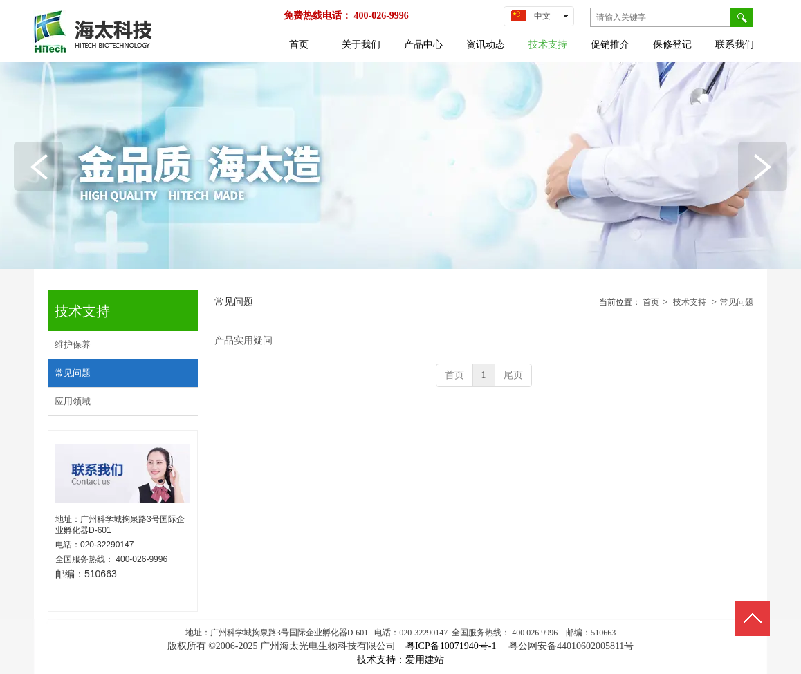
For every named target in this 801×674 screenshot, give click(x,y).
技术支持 (689, 302)
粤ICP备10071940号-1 (452, 646)
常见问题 (736, 302)
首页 (651, 302)
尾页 (513, 375)
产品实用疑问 (243, 340)
